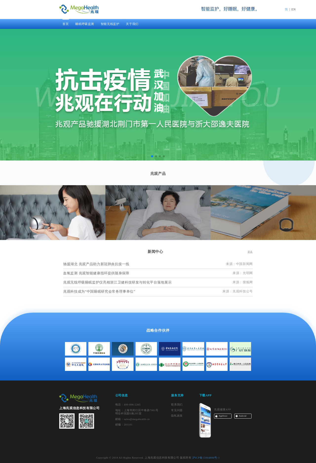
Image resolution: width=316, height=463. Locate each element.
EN (294, 9)
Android (242, 416)
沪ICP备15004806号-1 (206, 457)
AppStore (223, 416)
